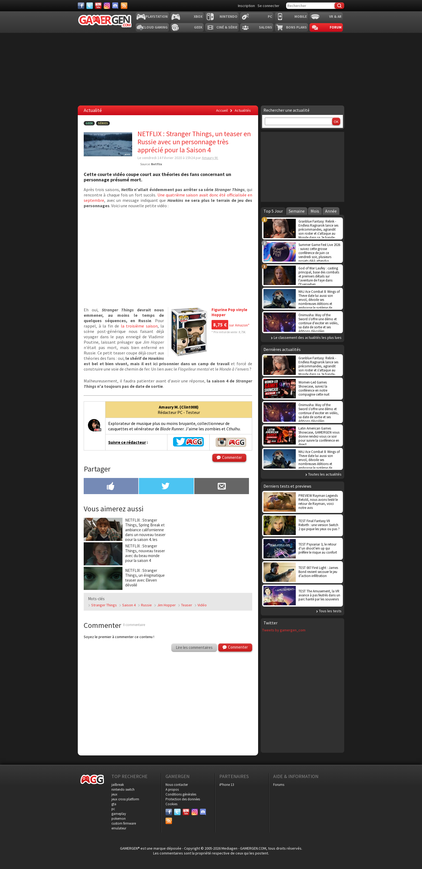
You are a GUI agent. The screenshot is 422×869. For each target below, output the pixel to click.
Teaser (186, 605)
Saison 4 (129, 605)
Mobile (300, 16)
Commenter (232, 457)
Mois (315, 211)
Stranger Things (104, 605)
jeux (114, 794)
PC (270, 16)
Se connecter (268, 5)
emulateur (118, 828)
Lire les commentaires (194, 647)
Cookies (171, 804)
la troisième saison (139, 326)
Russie (146, 605)
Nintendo (228, 16)
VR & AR (335, 16)
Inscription (246, 5)
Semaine (297, 211)
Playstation (157, 16)
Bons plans (296, 27)
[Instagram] (107, 5)
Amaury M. (210, 157)
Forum (336, 27)
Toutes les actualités (325, 474)
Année (331, 211)
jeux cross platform (125, 799)
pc (113, 809)
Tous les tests (330, 610)
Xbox (198, 16)
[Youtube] (98, 5)
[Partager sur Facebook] (111, 486)
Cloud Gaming (155, 27)
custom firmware (123, 823)
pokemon (118, 818)
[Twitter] (89, 5)
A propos (172, 789)
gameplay (118, 813)
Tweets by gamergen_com (283, 630)
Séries (103, 123)
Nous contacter (177, 784)
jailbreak (117, 784)
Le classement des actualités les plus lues (308, 337)
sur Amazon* (230, 325)
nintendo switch (123, 789)
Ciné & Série (226, 27)
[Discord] (115, 5)
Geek (198, 27)
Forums (278, 784)
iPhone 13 (226, 784)
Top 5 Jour (273, 211)
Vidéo (202, 605)
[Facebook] (81, 5)
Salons (265, 27)
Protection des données (183, 799)
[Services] (124, 5)
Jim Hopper (166, 605)
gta (113, 804)
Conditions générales (181, 794)
